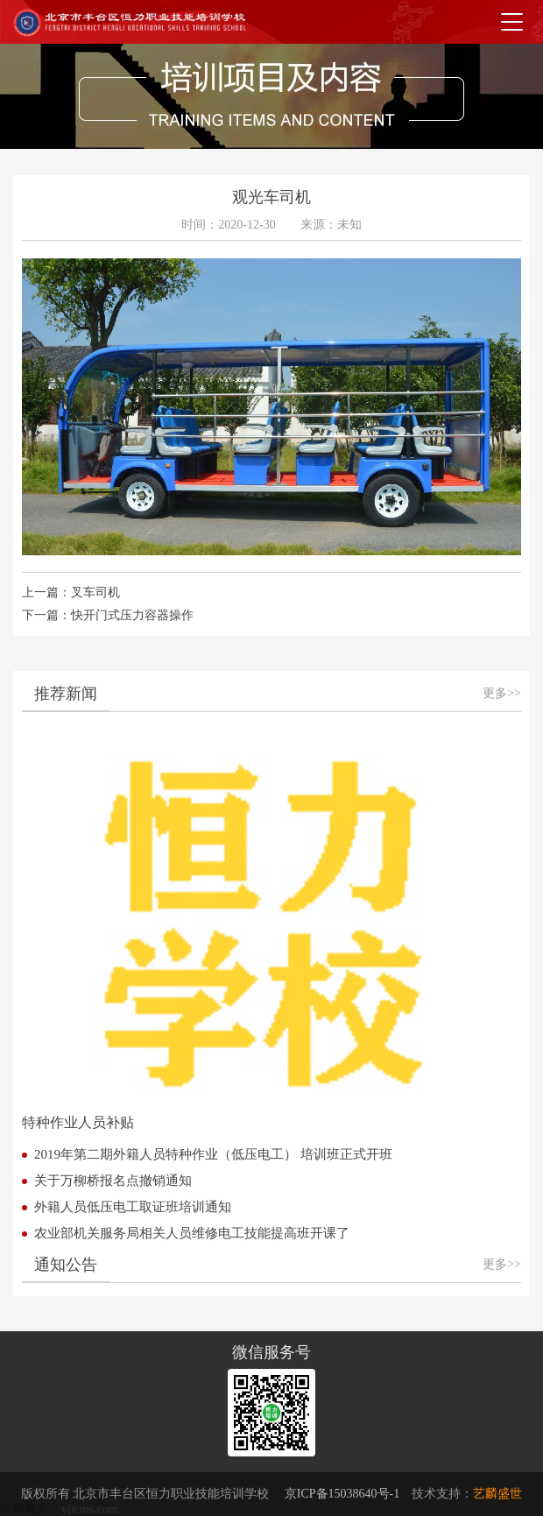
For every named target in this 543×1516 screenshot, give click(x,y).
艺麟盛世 (497, 1493)
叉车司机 (95, 592)
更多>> (502, 693)
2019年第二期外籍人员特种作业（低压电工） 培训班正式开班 (213, 1154)
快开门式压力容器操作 (132, 615)
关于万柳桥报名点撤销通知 (113, 1181)
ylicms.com (89, 1509)
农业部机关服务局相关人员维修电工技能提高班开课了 (191, 1233)
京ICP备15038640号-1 (342, 1493)
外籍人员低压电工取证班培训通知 (132, 1207)
